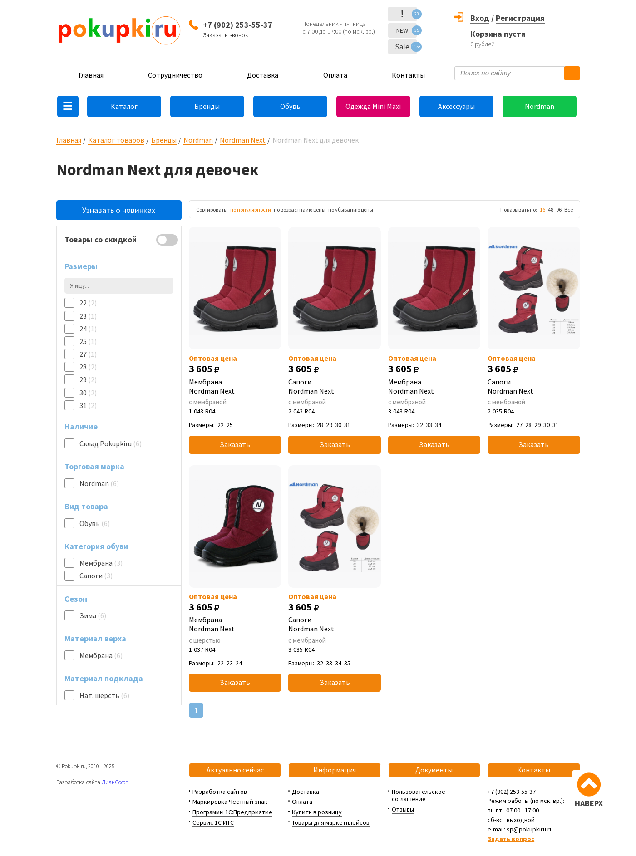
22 (88, 302)
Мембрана (101, 562)
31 (88, 405)
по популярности (250, 209)
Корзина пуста (498, 34)
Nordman (539, 106)
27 (88, 354)
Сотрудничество (175, 74)
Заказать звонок (225, 35)
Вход (479, 18)
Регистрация (520, 18)
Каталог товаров (116, 139)
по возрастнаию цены (299, 209)
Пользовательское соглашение (418, 795)
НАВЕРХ (589, 803)
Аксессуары (456, 106)
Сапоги (96, 575)
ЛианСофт (115, 782)
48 (550, 209)
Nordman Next (243, 139)
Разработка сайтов (219, 791)
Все (568, 209)
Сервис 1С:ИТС (213, 822)
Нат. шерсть (104, 695)
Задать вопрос (511, 839)
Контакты (408, 74)
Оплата (335, 74)
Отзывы (403, 809)
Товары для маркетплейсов (331, 822)
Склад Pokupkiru (110, 443)
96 (559, 209)
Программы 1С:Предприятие (232, 812)
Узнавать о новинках (118, 210)
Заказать (235, 444)
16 (542, 209)
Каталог (124, 106)
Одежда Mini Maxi (373, 106)
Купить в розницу (317, 812)
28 (88, 366)
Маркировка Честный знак (229, 801)
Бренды (207, 106)
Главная (91, 74)
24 (88, 328)
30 (88, 392)
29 (88, 379)
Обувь (290, 106)
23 (88, 315)
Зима (92, 615)
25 (88, 341)
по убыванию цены (350, 209)
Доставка (262, 74)
